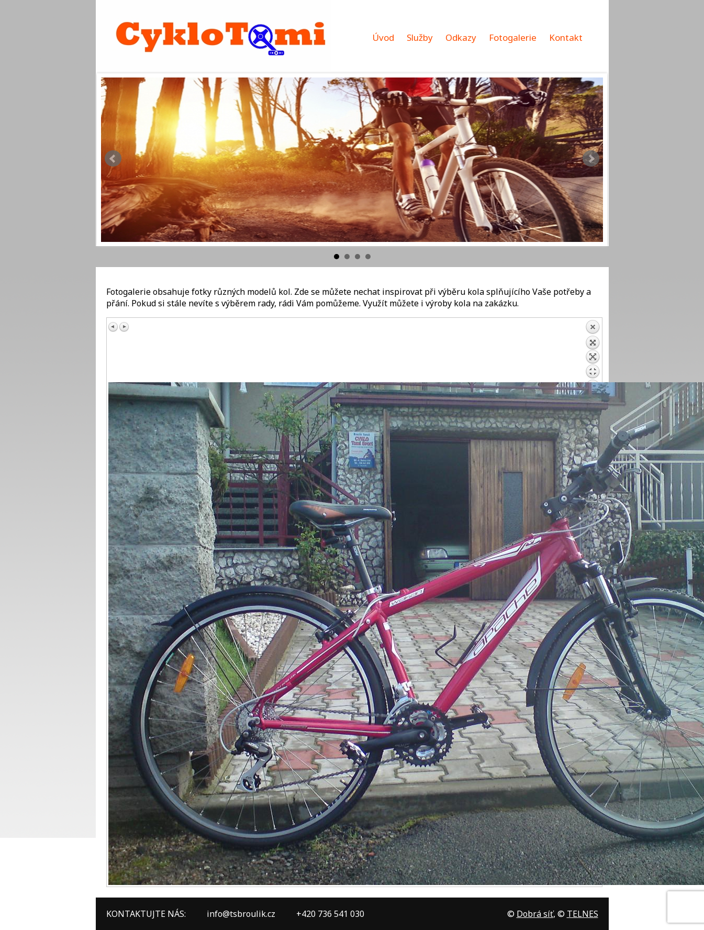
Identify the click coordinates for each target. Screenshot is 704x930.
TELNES (582, 914)
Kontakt (566, 37)
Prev (113, 158)
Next (591, 158)
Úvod (383, 37)
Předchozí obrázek (113, 327)
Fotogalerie (513, 37)
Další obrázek (124, 327)
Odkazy (460, 37)
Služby (420, 37)
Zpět (592, 350)
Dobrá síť (535, 914)
